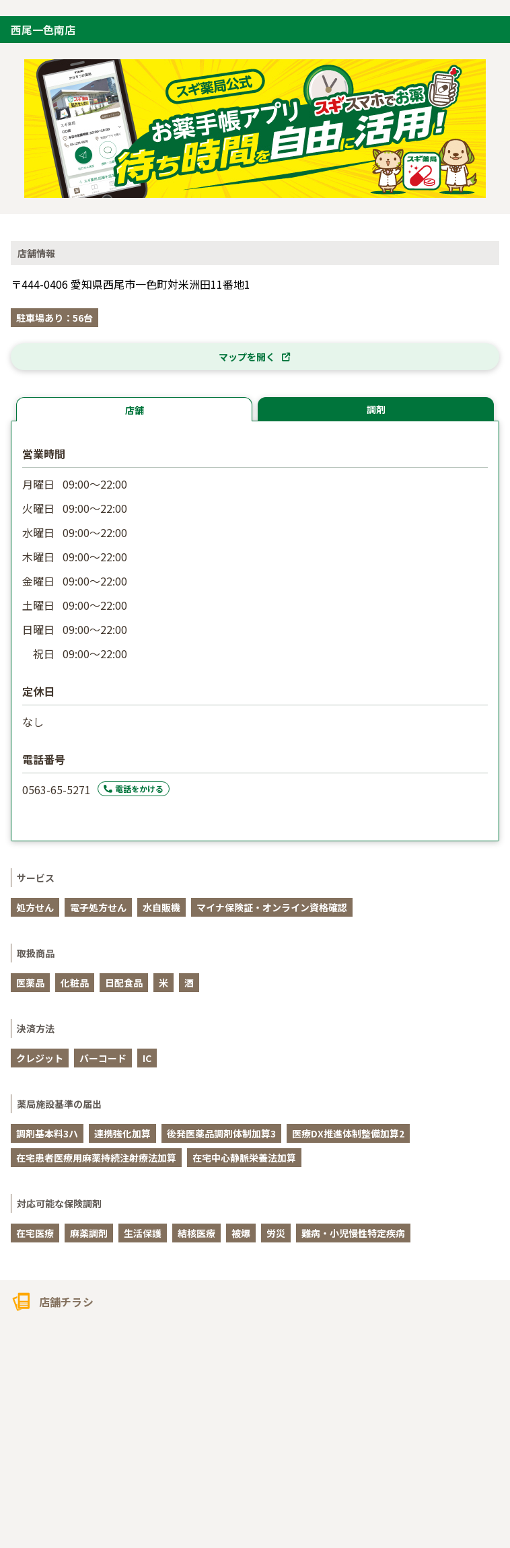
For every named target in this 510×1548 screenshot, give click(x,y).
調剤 (376, 409)
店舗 (134, 410)
